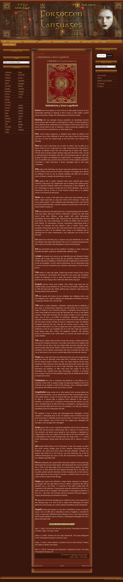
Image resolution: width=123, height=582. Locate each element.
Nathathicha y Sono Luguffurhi (53, 57)
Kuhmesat (100, 84)
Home (62, 566)
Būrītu (99, 78)
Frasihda (100, 86)
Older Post (85, 566)
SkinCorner (119, 579)
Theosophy (83, 557)
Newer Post (38, 566)
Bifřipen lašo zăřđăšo (104, 81)
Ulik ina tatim (101, 75)
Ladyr (76, 557)
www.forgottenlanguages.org (66, 61)
